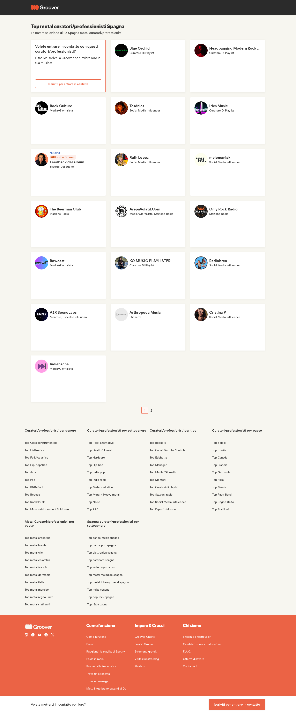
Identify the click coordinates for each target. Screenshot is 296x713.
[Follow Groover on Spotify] (46, 635)
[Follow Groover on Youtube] (39, 635)
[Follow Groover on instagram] (26, 635)
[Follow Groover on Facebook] (33, 635)
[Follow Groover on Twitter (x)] (52, 635)
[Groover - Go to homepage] (55, 627)
